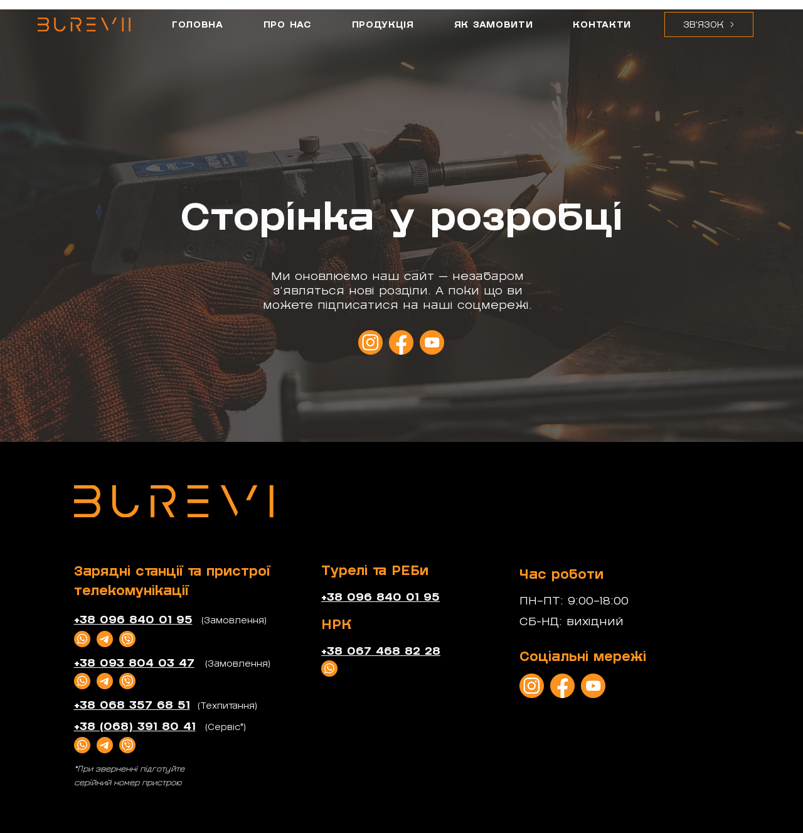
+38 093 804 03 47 (134, 663)
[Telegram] (105, 639)
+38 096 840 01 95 (133, 620)
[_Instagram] (370, 342)
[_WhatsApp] (82, 639)
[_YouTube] (432, 342)
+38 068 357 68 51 (132, 705)
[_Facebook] (401, 342)
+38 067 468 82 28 (380, 651)
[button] (708, 24)
